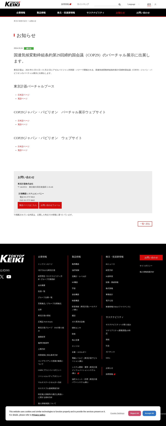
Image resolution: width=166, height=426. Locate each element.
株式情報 (109, 288)
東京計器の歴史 (44, 316)
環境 (107, 340)
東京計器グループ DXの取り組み (51, 329)
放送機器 (75, 294)
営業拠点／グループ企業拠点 (49, 303)
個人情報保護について (47, 403)
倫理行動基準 (43, 343)
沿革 (40, 310)
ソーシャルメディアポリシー (49, 376)
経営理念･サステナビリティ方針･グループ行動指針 (50, 277)
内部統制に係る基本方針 (48, 355)
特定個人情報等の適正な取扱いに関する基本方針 (50, 395)
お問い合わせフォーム (50, 205)
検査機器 (75, 301)
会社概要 (41, 285)
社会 (107, 346)
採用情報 (65, 4)
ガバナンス (110, 352)
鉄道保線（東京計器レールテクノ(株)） (84, 308)
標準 (149, 4)
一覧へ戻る (145, 224)
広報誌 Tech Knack (45, 322)
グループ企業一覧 (45, 297)
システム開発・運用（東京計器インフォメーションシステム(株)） (84, 370)
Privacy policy (38, 415)
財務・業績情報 (112, 282)
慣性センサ (76, 328)
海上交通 (75, 340)
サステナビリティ (95, 13)
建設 (74, 316)
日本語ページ (23, 95)
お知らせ (120, 13)
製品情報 (41, 13)
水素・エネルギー (79, 352)
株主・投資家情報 (66, 13)
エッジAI (75, 346)
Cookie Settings (117, 413)
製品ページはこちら (28, 205)
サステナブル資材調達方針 (49, 388)
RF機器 (75, 282)
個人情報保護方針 (147, 272)
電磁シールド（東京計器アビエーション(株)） (84, 359)
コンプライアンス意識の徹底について (50, 362)
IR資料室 (109, 276)
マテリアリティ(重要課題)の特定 (118, 332)
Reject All (134, 413)
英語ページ (22, 99)
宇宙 (74, 288)
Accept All (149, 413)
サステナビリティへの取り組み (118, 325)
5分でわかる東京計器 (46, 270)
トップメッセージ (45, 264)
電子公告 (109, 301)
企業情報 (20, 13)
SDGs (108, 358)
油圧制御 (75, 270)
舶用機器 (75, 264)
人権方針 (41, 349)
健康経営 (41, 337)
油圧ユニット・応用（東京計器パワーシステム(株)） (84, 380)
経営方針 (109, 270)
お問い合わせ (143, 13)
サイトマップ (83, 4)
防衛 (74, 334)
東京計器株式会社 (20, 21)
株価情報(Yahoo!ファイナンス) (118, 307)
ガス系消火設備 (78, 322)
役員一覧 (41, 291)
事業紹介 (109, 294)
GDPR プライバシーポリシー (49, 370)
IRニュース (110, 264)
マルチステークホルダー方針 (49, 382)
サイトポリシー (146, 266)
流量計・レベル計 (79, 276)
